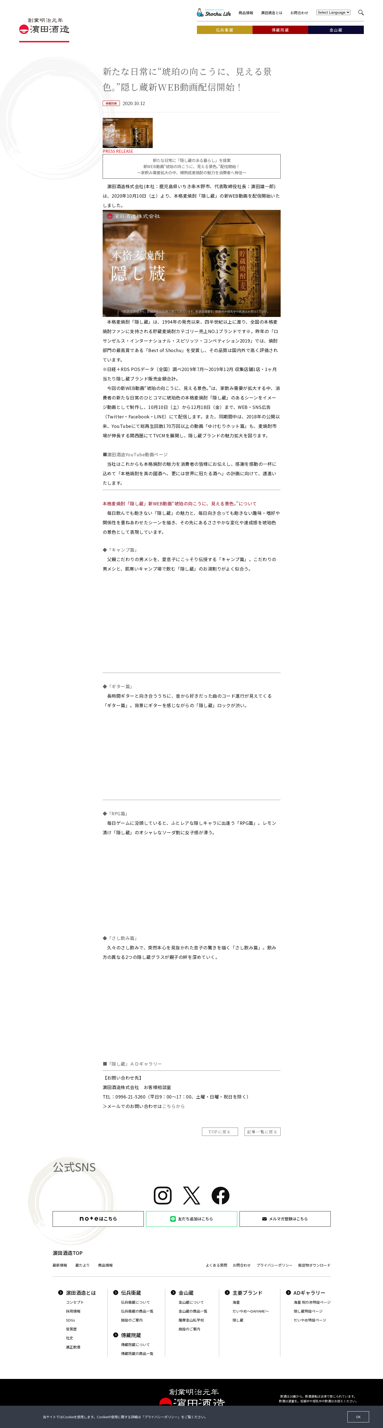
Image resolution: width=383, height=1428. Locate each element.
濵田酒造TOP (68, 1252)
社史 (69, 1337)
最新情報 (60, 1265)
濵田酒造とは (272, 12)
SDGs (70, 1320)
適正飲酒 (73, 1347)
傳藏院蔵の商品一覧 (137, 1353)
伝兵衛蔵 (127, 1292)
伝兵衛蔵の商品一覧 (137, 1311)
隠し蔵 (238, 1320)
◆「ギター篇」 (119, 686)
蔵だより (82, 1265)
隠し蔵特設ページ (308, 1311)
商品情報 (246, 12)
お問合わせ (299, 12)
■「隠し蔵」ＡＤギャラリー (132, 1063)
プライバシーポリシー (274, 1265)
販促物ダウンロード (314, 1265)
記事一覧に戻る (262, 1131)
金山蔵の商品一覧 (193, 1311)
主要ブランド (244, 1292)
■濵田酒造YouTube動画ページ (135, 454)
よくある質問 (216, 1265)
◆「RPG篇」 (116, 813)
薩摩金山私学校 (191, 1320)
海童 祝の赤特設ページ (312, 1302)
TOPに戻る (220, 1131)
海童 (236, 1302)
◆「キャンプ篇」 (121, 549)
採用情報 (73, 1311)
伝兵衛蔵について (135, 1302)
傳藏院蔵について (135, 1344)
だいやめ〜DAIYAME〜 (251, 1311)
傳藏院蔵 (127, 1335)
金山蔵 (182, 1292)
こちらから (173, 1106)
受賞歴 (71, 1329)
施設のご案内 (132, 1320)
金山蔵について (191, 1302)
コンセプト (75, 1302)
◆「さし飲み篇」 (121, 938)
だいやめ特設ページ (310, 1320)
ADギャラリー (305, 1292)
